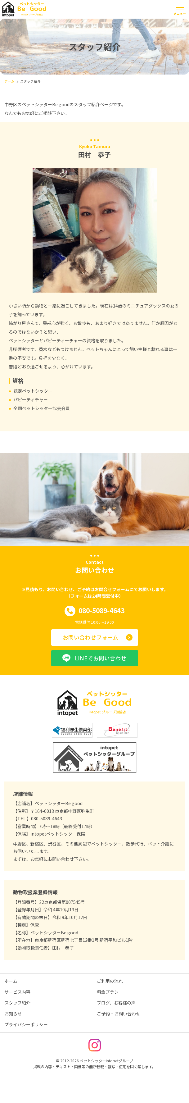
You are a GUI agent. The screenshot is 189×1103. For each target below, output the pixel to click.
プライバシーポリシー (26, 1024)
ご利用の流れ (110, 981)
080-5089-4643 (94, 611)
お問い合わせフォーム (90, 637)
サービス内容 (17, 992)
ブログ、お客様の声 (116, 1003)
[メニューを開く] (179, 9)
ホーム (10, 981)
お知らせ (13, 1013)
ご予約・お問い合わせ (118, 1013)
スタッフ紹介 (17, 1003)
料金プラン (108, 992)
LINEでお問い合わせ (94, 658)
